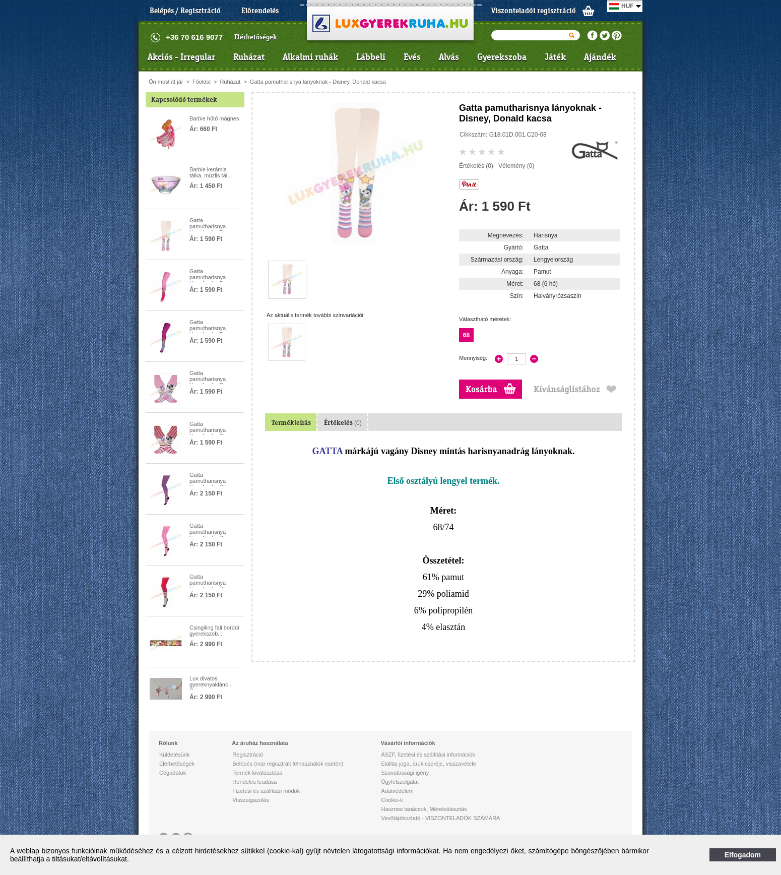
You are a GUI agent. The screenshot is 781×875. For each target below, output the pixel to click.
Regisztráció (247, 755)
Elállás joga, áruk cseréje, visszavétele (428, 764)
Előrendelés (260, 10)
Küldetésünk (174, 755)
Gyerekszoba (502, 56)
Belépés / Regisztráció (185, 10)
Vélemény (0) (516, 165)
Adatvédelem (397, 791)
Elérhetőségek (255, 37)
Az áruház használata (260, 743)
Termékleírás (291, 422)
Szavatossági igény (405, 773)
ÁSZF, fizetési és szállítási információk (428, 755)
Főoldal (201, 82)
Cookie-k (392, 800)
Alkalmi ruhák (310, 56)
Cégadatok (172, 773)
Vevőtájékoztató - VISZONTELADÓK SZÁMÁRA (440, 818)
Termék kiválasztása (257, 773)
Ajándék (600, 56)
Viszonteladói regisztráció (533, 10)
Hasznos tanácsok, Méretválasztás (424, 809)
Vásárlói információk (407, 743)
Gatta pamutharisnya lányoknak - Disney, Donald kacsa (318, 82)
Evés (412, 56)
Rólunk (168, 743)
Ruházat (249, 56)
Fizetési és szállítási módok (266, 791)
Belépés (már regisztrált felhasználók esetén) (287, 764)
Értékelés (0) (476, 165)
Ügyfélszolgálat (400, 782)
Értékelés (343, 422)
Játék (555, 56)
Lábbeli (370, 56)
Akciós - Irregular (181, 56)
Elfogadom (743, 855)
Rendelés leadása (254, 782)
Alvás (449, 56)
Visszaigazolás (250, 800)
